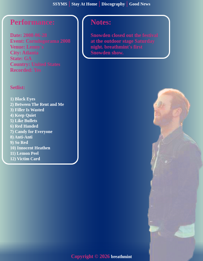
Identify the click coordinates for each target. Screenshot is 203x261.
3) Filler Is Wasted (27, 109)
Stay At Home (84, 4)
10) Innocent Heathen (30, 147)
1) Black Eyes (22, 99)
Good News (139, 4)
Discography (113, 4)
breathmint (121, 256)
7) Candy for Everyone (31, 131)
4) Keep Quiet (23, 115)
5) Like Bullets (23, 120)
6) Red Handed (24, 126)
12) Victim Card (25, 158)
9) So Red (19, 142)
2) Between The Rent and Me (37, 104)
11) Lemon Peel (24, 153)
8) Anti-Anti (21, 137)
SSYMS (60, 4)
